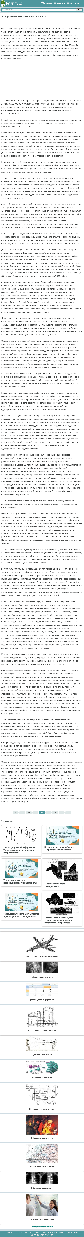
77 (61, 813)
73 (35, 813)
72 (29, 813)
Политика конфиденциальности (42, 1234)
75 (48, 813)
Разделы (61, 3)
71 (22, 813)
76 (55, 813)
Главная (48, 3)
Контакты (75, 3)
